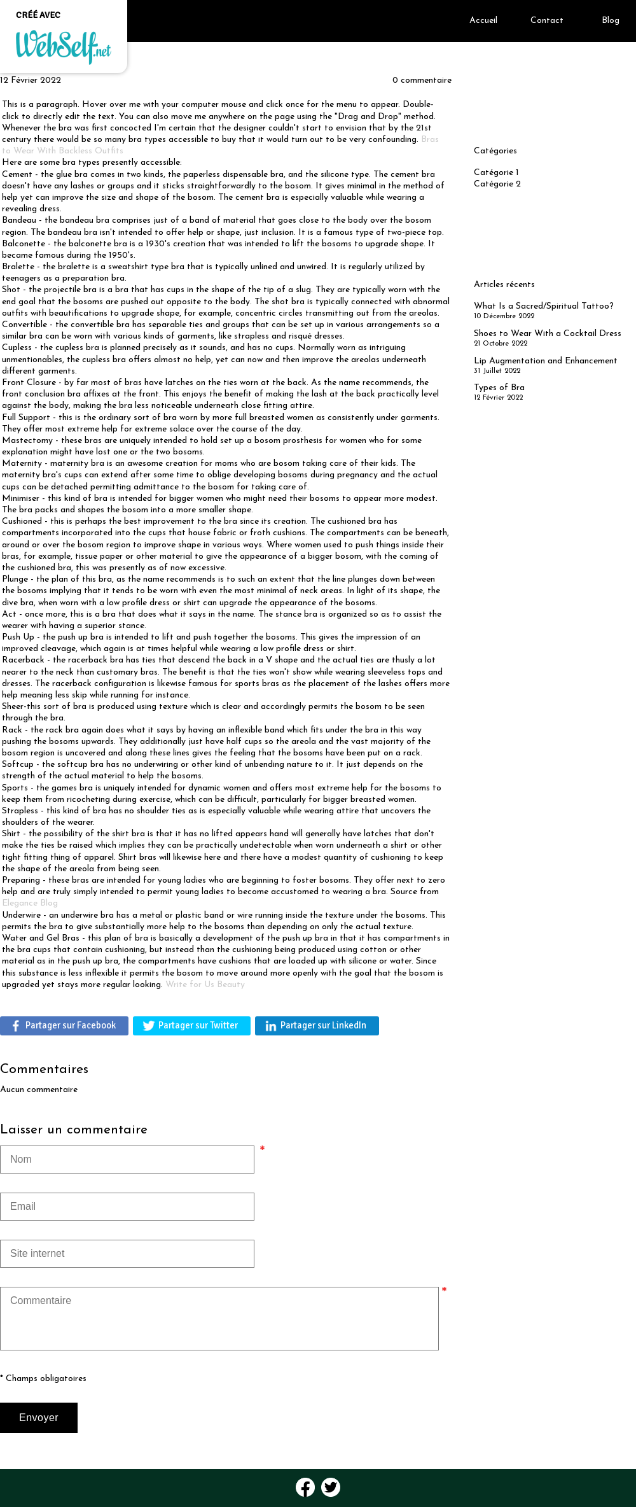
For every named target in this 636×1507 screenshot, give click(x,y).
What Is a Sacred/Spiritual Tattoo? (544, 306)
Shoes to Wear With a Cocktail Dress (547, 334)
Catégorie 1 (496, 173)
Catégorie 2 (497, 184)
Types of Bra (499, 388)
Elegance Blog (30, 903)
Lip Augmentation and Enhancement (546, 361)
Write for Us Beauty (205, 985)
